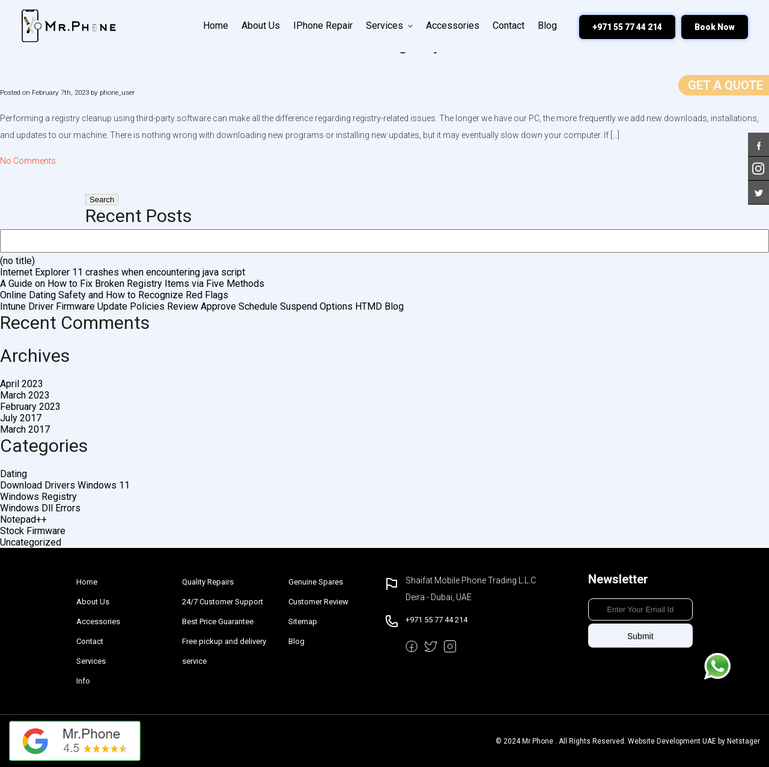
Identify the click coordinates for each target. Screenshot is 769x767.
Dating (13, 474)
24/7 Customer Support (222, 601)
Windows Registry (38, 496)
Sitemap (302, 621)
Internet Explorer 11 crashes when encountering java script (122, 272)
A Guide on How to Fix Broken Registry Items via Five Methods (132, 283)
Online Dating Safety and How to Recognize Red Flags (114, 295)
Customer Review (318, 601)
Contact (508, 25)
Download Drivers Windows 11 (65, 485)
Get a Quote (725, 85)
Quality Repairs (208, 581)
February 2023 (30, 406)
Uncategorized (30, 542)
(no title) (17, 260)
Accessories (452, 25)
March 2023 (25, 395)
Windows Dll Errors (40, 508)
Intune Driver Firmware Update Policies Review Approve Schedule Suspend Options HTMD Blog (202, 306)
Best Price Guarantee (218, 621)
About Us (261, 25)
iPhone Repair (323, 25)
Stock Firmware (32, 531)
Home (215, 25)
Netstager (743, 741)
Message (717, 666)
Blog (547, 25)
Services (389, 25)
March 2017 (25, 429)
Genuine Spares (315, 581)
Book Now (715, 27)
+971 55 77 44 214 (627, 27)
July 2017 (20, 418)
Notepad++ (23, 519)
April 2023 (21, 384)
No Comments (28, 161)
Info (83, 680)
